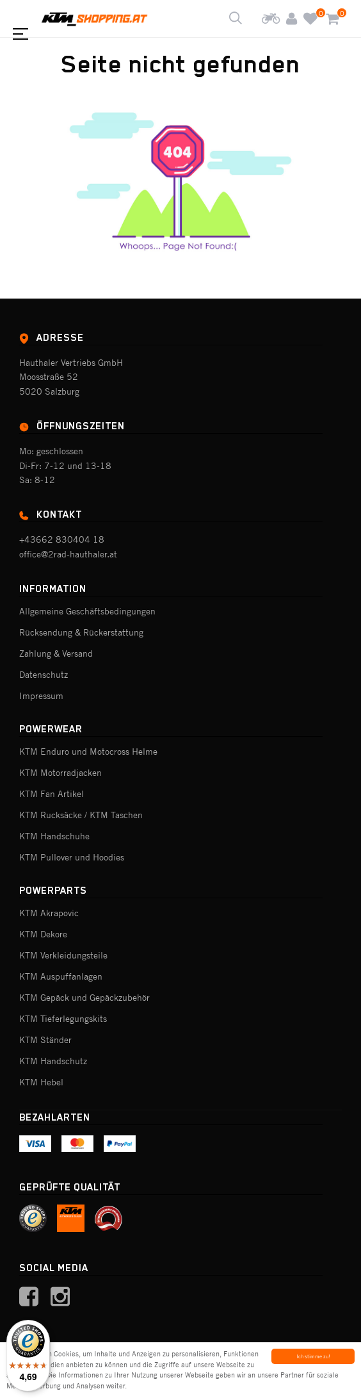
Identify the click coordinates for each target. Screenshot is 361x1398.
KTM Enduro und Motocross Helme (88, 751)
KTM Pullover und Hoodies (71, 857)
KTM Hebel (41, 1082)
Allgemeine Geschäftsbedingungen (87, 611)
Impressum (41, 696)
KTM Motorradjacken (60, 773)
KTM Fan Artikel (51, 794)
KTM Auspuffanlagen (60, 976)
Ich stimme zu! (313, 1356)
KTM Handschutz (53, 1061)
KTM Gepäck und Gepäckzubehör (84, 997)
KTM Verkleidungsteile (63, 955)
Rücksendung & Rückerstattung (81, 632)
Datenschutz (43, 675)
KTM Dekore (43, 934)
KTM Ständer (45, 1040)
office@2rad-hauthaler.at (68, 554)
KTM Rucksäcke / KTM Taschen (81, 815)
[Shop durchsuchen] (235, 18)
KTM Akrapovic (49, 913)
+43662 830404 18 (61, 539)
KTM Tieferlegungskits (63, 1019)
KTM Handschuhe (54, 836)
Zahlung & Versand (56, 653)
